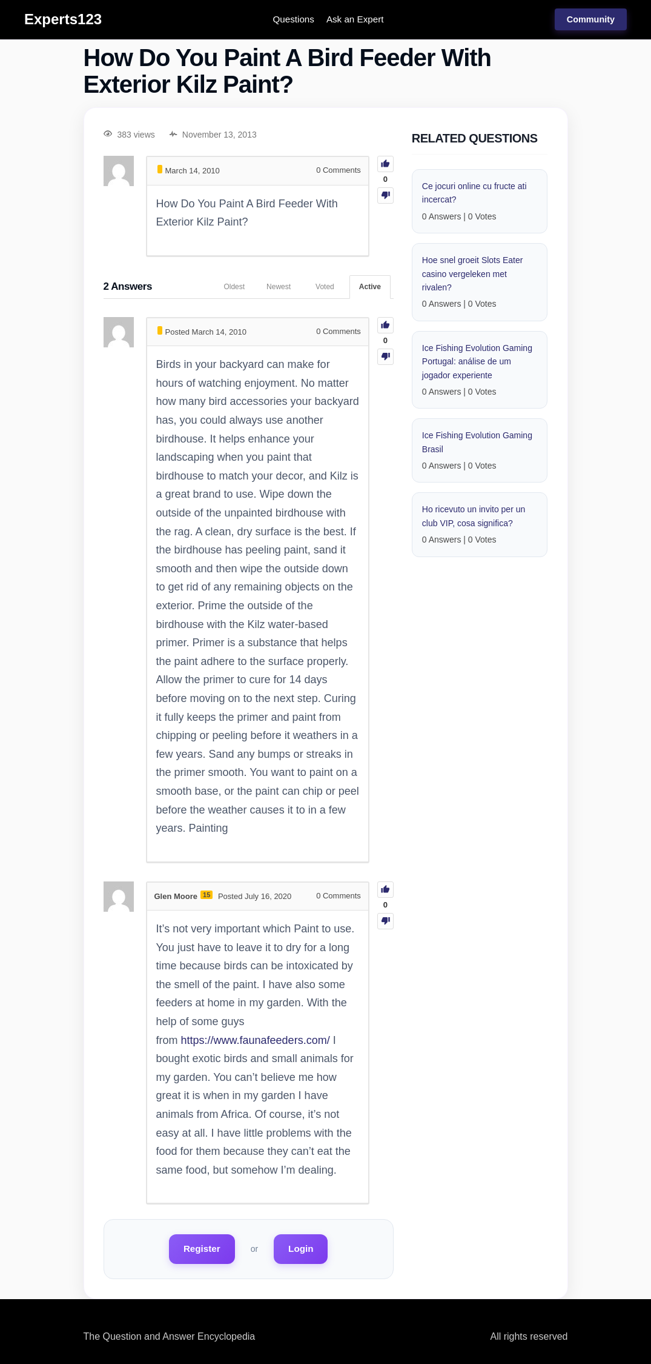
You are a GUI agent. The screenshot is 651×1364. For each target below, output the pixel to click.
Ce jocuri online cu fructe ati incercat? (474, 192)
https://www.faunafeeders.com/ (255, 1040)
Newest (278, 286)
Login (300, 1248)
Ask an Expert (355, 19)
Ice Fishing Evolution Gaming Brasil (477, 441)
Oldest (234, 286)
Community (591, 19)
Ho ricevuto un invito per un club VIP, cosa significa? (473, 515)
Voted (325, 286)
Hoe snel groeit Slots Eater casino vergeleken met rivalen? (472, 273)
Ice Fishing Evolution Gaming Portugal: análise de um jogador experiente (477, 361)
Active (370, 286)
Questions (293, 19)
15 (206, 894)
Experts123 (63, 19)
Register (201, 1248)
